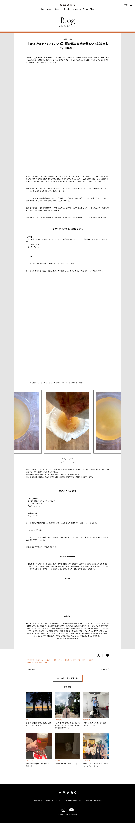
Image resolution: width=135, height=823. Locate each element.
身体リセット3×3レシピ (35, 663)
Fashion (49, 9)
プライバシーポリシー (58, 801)
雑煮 (45, 663)
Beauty (57, 9)
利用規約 (47, 801)
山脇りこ (69, 660)
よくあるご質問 (87, 801)
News (85, 9)
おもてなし (40, 660)
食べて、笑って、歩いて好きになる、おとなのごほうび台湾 (54, 631)
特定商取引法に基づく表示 (73, 801)
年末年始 (77, 660)
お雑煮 (54, 660)
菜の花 (91, 660)
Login (126, 4)
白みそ (85, 660)
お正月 (48, 660)
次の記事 (103, 669)
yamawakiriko (72, 638)
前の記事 (31, 669)
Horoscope (76, 9)
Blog (42, 9)
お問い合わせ (97, 801)
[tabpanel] (67, 421)
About (92, 9)
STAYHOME (31, 660)
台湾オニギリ (33, 633)
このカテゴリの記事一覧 (68, 678)
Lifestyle (66, 9)
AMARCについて (38, 801)
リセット (61, 660)
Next (71, 460)
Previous (63, 460)
